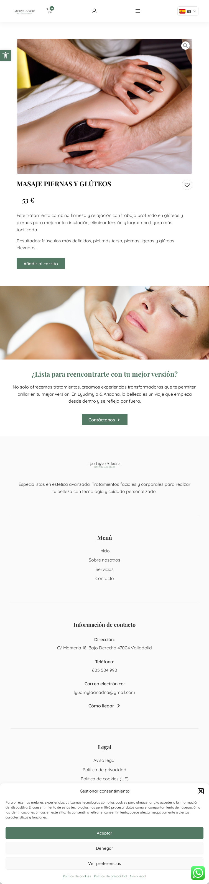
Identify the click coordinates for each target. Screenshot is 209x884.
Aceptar (104, 833)
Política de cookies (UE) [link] (105, 778)
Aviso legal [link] (137, 876)
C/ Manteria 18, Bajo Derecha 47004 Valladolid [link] (104, 647)
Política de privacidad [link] (110, 876)
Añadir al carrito (41, 263)
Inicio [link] (105, 551)
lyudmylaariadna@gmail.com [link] (104, 692)
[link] (5, 55)
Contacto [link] (104, 578)
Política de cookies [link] (77, 876)
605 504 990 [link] (104, 670)
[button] (200, 791)
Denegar (104, 848)
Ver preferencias (104, 863)
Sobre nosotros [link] (104, 560)
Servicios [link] (105, 569)
